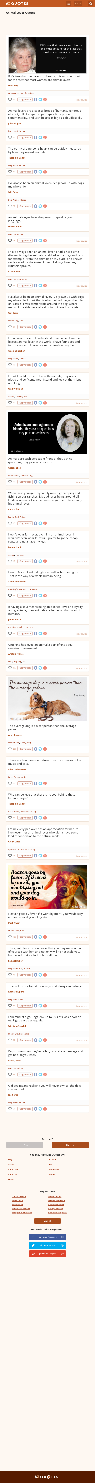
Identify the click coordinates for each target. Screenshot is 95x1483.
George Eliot (14, 467)
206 (14, 668)
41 (14, 171)
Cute (17, 930)
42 (14, 817)
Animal (31, 93)
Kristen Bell (14, 271)
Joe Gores (13, 1094)
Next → (70, 1145)
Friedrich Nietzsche (21, 1208)
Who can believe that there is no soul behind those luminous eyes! (41, 796)
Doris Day (13, 85)
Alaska (23, 200)
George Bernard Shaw (22, 1212)
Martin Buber (15, 226)
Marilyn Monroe (55, 1208)
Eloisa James (14, 1060)
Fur (16, 555)
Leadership (24, 1033)
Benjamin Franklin (56, 1200)
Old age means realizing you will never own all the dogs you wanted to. (44, 1087)
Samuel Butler (15, 960)
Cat (14, 279)
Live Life (23, 93)
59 (14, 402)
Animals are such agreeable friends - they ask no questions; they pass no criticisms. (40, 460)
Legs (22, 555)
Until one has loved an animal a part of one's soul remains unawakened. (40, 646)
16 (14, 561)
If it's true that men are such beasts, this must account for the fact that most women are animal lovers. (44, 78)
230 (14, 633)
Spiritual (24, 475)
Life (16, 1033)
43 (14, 1074)
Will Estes (13, 192)
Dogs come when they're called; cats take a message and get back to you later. (45, 1053)
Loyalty (20, 627)
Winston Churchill (17, 1026)
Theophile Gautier (17, 157)
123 (14, 937)
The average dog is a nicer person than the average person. (42, 727)
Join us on (47, 1237)
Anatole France (16, 653)
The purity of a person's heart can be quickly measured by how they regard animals (44, 150)
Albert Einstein (19, 1196)
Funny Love (13, 93)
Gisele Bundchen (16, 350)
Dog (10, 131)
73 (14, 975)
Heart (15, 131)
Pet (21, 999)
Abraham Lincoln (17, 581)
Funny (23, 742)
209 (14, 749)
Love (10, 661)
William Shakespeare (57, 1212)
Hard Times (22, 279)
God (22, 930)
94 (14, 595)
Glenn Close (14, 841)
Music (23, 777)
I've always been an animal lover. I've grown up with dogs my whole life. (46, 184)
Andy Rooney (15, 735)
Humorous (17, 968)
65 (14, 137)
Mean (15, 1102)
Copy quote (25, 99)
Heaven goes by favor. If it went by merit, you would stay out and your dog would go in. (45, 915)
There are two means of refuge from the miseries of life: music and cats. (45, 761)
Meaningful (13, 589)
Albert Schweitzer (17, 769)
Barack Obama (54, 1196)
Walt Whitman (15, 388)
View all (47, 1221)
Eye (14, 234)
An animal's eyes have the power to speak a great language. (41, 219)
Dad (17, 517)
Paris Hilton (14, 509)
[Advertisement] (47, 25)
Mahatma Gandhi (56, 1204)
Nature (22, 589)
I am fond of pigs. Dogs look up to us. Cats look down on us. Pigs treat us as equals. (44, 1018)
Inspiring (12, 627)
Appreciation (13, 849)
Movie (11, 320)
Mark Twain (14, 923)
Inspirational (13, 742)
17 (14, 523)
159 (14, 482)
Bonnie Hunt (14, 547)
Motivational (13, 475)
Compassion (32, 589)
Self (25, 396)
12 (14, 855)
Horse (15, 358)
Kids (21, 320)
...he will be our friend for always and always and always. (45, 986)
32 (14, 1005)
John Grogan (14, 123)
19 (14, 365)
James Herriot (15, 619)
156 (14, 783)
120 (14, 240)
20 (14, 206)
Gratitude (29, 627)
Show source (81, 99)
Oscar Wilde (17, 1204)
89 (14, 327)
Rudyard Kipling (16, 991)
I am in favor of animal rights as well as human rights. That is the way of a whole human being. (43, 574)
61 (14, 99)
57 (14, 285)
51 (14, 1109)
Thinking (19, 396)
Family (11, 517)
